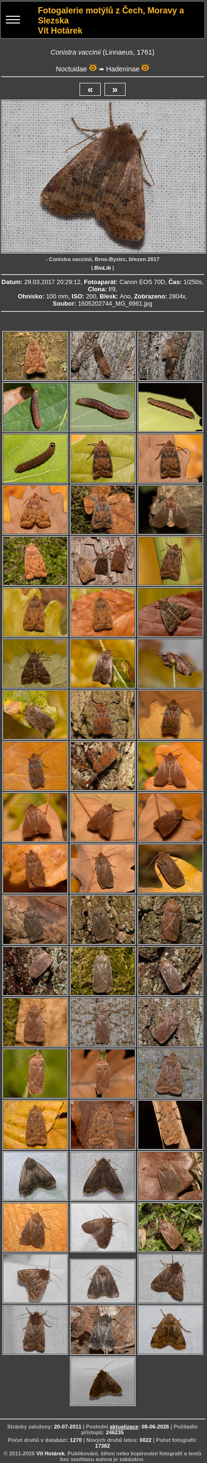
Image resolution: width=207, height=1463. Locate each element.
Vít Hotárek (50, 1453)
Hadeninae (123, 69)
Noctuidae (71, 69)
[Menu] (13, 21)
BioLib (102, 268)
